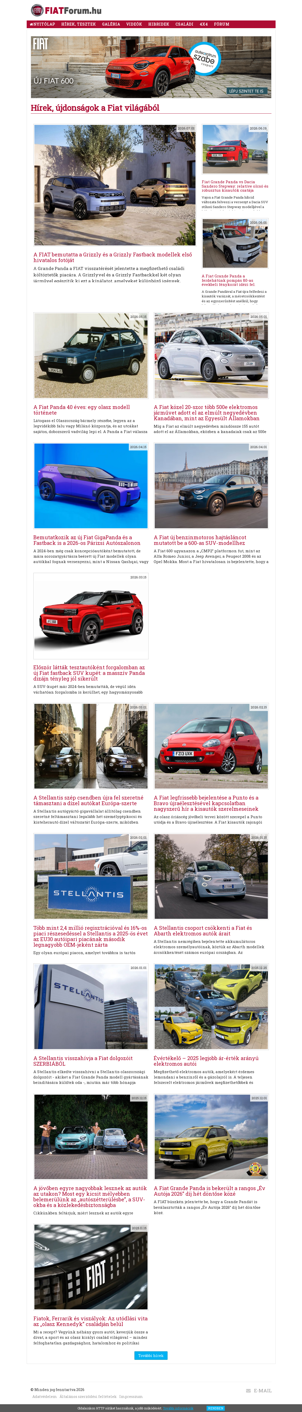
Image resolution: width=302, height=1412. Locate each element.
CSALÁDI (184, 24)
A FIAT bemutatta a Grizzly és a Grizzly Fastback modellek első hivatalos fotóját (112, 257)
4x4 (204, 24)
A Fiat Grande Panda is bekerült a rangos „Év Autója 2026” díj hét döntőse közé (209, 1191)
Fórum (221, 24)
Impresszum (131, 1396)
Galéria (111, 24)
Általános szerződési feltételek (88, 1396)
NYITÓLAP (42, 24)
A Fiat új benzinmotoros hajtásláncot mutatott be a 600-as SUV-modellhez (200, 540)
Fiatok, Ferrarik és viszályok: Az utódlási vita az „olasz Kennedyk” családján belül (90, 1321)
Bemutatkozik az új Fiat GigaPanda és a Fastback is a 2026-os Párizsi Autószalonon (87, 540)
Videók (134, 24)
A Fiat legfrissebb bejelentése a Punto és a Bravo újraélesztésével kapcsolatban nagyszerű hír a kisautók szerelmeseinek (206, 803)
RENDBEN (215, 1408)
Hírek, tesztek (78, 24)
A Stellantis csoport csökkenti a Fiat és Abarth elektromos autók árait (203, 930)
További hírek (151, 1355)
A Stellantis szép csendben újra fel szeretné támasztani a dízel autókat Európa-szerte (88, 800)
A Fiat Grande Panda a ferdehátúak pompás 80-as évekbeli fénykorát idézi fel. (228, 280)
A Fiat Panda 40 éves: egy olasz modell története (81, 410)
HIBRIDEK (158, 24)
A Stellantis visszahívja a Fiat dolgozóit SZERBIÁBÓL (83, 1061)
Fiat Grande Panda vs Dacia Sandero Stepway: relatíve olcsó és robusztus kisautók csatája (235, 186)
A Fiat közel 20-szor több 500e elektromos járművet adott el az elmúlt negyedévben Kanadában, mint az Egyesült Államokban (207, 413)
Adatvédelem (44, 1396)
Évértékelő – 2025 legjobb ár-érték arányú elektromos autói (206, 1061)
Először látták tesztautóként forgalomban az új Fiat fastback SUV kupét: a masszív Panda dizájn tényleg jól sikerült (89, 673)
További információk (178, 1408)
